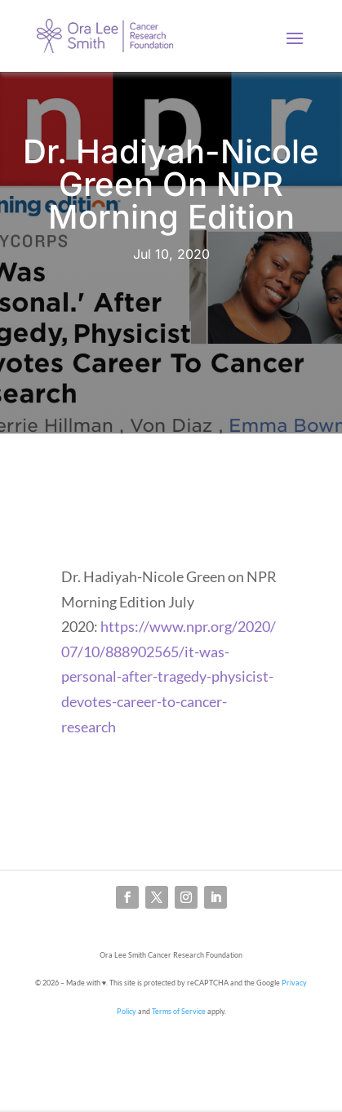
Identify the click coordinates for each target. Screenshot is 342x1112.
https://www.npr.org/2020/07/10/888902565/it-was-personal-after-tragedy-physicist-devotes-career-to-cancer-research (168, 676)
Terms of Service (179, 1011)
